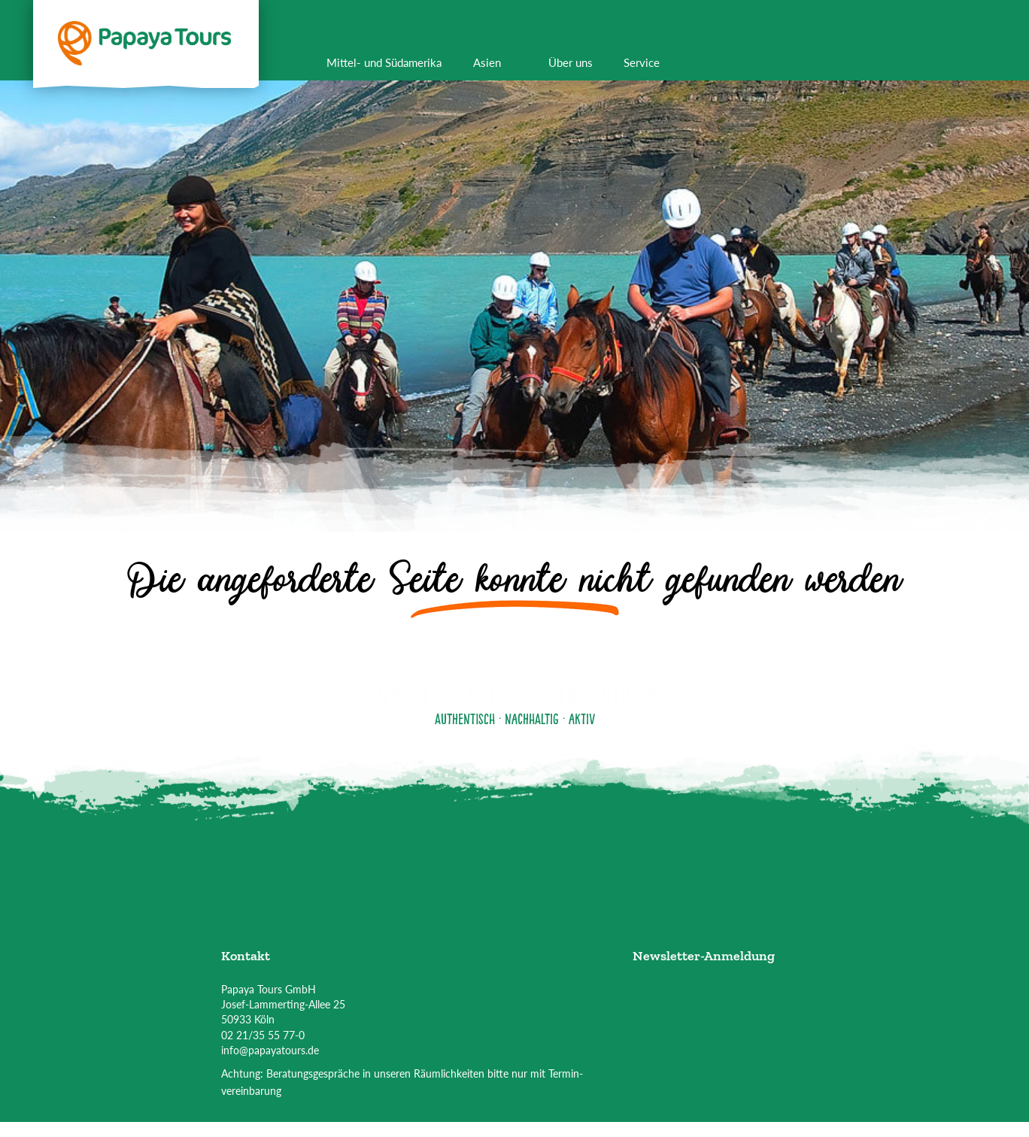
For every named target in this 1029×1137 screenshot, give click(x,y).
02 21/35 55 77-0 (263, 1035)
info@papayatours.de (270, 1050)
